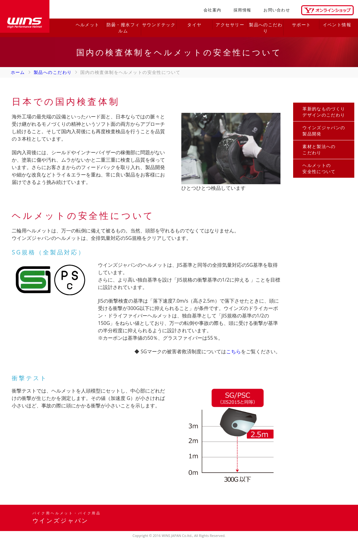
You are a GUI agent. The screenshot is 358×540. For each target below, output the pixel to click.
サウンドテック (158, 25)
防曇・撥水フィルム (123, 28)
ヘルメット (87, 25)
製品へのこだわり (265, 28)
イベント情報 (337, 25)
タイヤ (194, 25)
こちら (233, 351)
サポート (301, 25)
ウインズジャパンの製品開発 (323, 131)
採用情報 (242, 10)
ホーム (18, 72)
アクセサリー (230, 25)
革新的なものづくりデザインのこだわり (323, 112)
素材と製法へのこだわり (319, 149)
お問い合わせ (276, 10)
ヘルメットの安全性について (319, 168)
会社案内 (212, 10)
